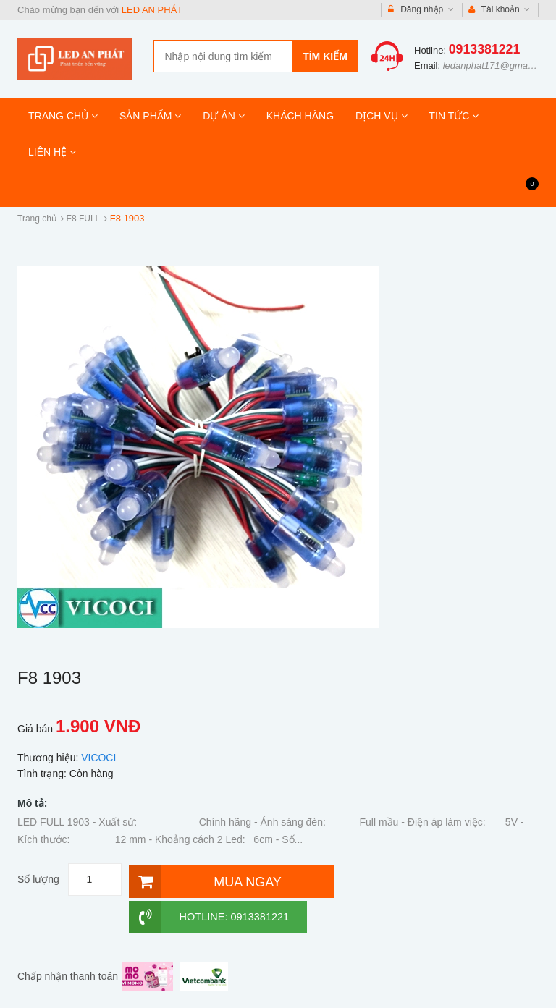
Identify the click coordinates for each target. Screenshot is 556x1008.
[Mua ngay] (224, 879)
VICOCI (98, 757)
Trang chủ (36, 218)
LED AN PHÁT (152, 9)
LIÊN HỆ (52, 152)
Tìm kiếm (325, 56)
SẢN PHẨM (150, 116)
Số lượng (38, 879)
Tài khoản (499, 10)
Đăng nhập (421, 10)
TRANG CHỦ (63, 116)
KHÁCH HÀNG (300, 116)
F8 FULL (84, 218)
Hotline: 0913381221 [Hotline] (399, 879)
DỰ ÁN (223, 116)
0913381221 (485, 49)
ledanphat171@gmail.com (497, 65)
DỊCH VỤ (381, 116)
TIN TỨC (454, 116)
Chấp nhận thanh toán (67, 938)
